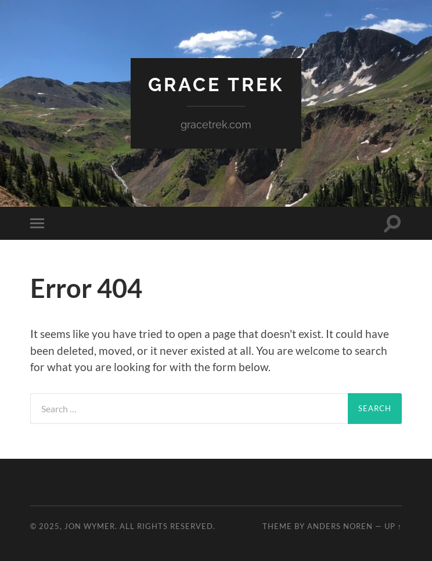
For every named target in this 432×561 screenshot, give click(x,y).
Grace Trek (216, 84)
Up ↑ (393, 526)
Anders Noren (340, 526)
